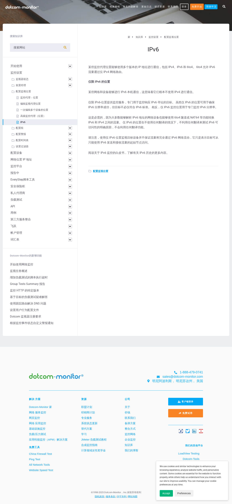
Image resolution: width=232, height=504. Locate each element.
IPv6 (22, 122)
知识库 (103, 6)
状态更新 (160, 6)
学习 (84, 434)
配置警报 (21, 134)
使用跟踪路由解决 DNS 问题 (28, 303)
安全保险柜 (18, 186)
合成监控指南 (89, 444)
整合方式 (130, 428)
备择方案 (130, 423)
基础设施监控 (37, 428)
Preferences (184, 493)
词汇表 (15, 239)
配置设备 (16, 152)
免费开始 (197, 6)
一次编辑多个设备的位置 (34, 109)
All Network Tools (39, 464)
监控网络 (130, 434)
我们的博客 (131, 450)
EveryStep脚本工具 (23, 179)
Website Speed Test (41, 470)
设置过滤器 (22, 146)
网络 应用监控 (37, 423)
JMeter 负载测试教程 (94, 439)
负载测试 (16, 199)
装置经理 (21, 85)
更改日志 (146, 6)
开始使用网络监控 (21, 264)
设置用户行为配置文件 (24, 310)
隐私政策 (100, 496)
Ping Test (34, 459)
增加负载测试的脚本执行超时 (29, 277)
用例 (13, 212)
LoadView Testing (188, 453)
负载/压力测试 (37, 434)
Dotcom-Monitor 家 (40, 406)
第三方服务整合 (21, 219)
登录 (184, 6)
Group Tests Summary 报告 (27, 284)
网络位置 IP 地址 (21, 159)
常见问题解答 (130, 6)
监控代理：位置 (29, 97)
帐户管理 (16, 232)
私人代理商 (18, 193)
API (13, 206)
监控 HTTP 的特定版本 (24, 290)
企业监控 (130, 439)
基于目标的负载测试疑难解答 (29, 297)
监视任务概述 (18, 271)
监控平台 (16, 166)
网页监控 (34, 417)
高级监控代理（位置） (33, 116)
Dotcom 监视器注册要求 (25, 316)
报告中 (15, 173)
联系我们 (173, 6)
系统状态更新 (89, 423)
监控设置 (16, 72)
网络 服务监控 (37, 412)
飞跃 (13, 226)
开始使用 (16, 66)
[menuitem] (211, 6)
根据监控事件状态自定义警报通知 (31, 323)
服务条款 (111, 496)
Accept (166, 493)
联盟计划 (86, 406)
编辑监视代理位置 (30, 103)
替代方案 (86, 428)
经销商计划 (88, 412)
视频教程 (115, 6)
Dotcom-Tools (190, 458)
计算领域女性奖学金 (93, 450)
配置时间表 (22, 140)
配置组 (19, 127)
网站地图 (132, 496)
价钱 (127, 412)
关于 (127, 406)
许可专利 (122, 496)
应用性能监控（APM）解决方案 (48, 439)
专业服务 (86, 417)
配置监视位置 (100, 171)
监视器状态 (22, 79)
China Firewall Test (40, 453)
